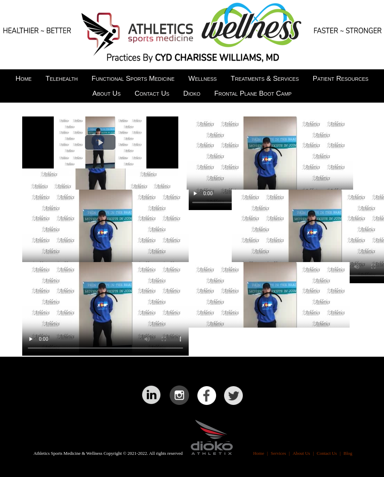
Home (24, 78)
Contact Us (152, 93)
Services (278, 453)
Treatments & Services (265, 78)
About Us (106, 93)
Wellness (202, 78)
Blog (347, 453)
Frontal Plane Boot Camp (253, 93)
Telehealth (61, 78)
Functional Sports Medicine (133, 78)
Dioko (191, 93)
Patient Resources (341, 78)
